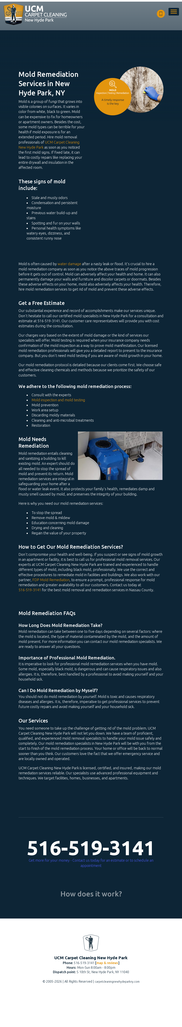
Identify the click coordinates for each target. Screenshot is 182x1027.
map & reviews (107, 997)
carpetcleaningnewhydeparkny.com (117, 1016)
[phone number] (160, 13)
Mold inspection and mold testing (58, 400)
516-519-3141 (30, 590)
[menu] (174, 14)
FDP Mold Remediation (50, 580)
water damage (69, 264)
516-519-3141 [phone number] (91, 848)
